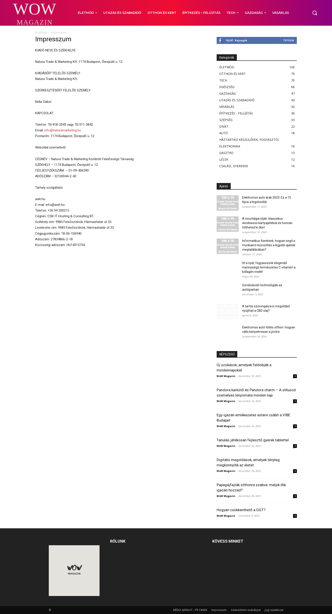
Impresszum (219, 610)
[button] (314, 13)
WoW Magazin (226, 376)
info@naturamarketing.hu (62, 130)
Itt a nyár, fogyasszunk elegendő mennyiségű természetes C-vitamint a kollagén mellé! (269, 267)
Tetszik (288, 40)
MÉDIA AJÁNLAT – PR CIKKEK (190, 610)
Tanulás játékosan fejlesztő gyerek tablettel (253, 440)
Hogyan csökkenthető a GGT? (241, 510)
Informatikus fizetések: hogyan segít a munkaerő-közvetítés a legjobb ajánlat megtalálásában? (268, 245)
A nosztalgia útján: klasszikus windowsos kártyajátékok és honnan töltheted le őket (267, 223)
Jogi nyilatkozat (274, 610)
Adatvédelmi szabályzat (246, 610)
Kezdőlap (41, 32)
